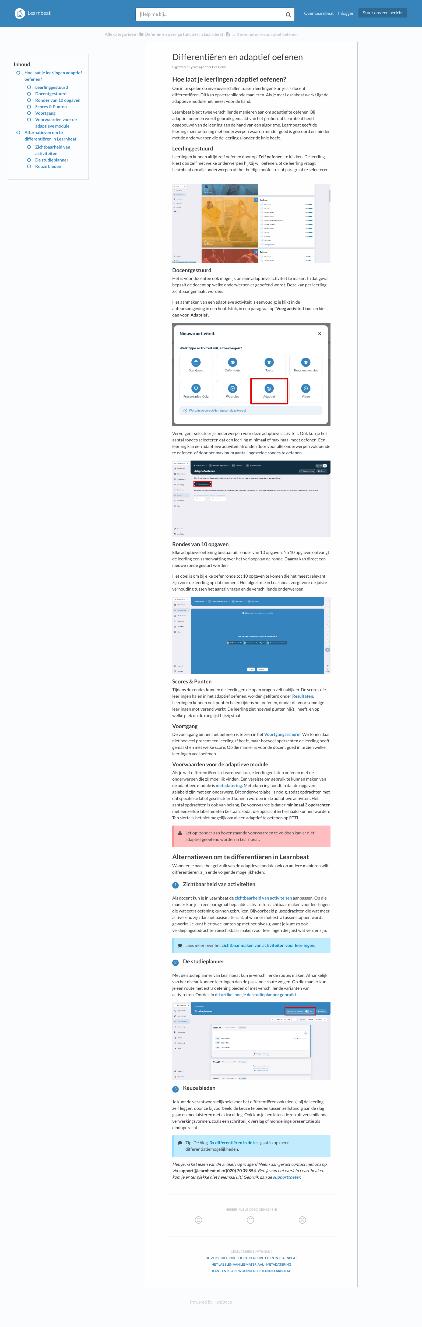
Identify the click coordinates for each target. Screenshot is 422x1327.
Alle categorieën (120, 34)
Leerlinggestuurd (51, 87)
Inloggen (346, 13)
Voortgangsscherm (282, 734)
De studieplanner (51, 160)
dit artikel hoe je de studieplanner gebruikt (255, 994)
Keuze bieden (48, 166)
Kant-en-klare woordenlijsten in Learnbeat (251, 1271)
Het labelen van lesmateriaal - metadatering (251, 1264)
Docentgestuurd (50, 93)
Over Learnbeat (319, 13)
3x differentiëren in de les (234, 1142)
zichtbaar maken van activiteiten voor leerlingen (268, 945)
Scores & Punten (51, 106)
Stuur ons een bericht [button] (383, 12)
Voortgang (45, 113)
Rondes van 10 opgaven (57, 100)
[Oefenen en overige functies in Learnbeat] (181, 34)
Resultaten (302, 696)
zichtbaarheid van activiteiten (263, 898)
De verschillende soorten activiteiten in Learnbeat (251, 1258)
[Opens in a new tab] (211, 1302)
